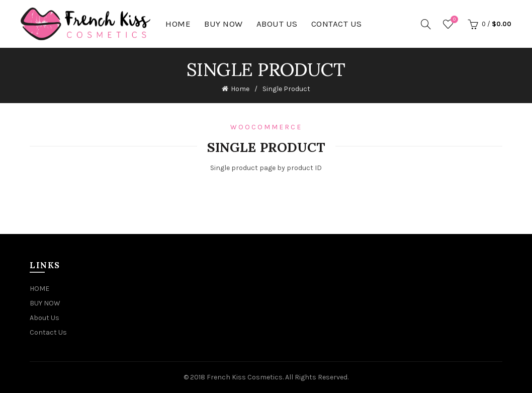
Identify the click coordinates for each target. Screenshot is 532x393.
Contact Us (336, 24)
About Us (277, 24)
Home (240, 89)
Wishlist (453, 20)
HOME (178, 24)
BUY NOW (223, 24)
